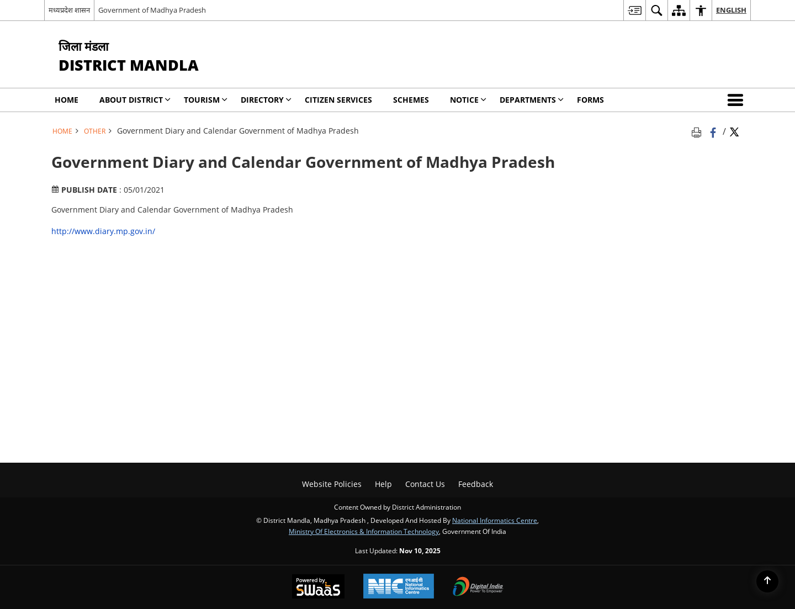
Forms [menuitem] (590, 99)
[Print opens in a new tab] (698, 130)
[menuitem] (634, 10)
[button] (737, 100)
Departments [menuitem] (532, 99)
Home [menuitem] (66, 99)
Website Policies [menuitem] (332, 484)
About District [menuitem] (135, 99)
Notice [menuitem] (468, 99)
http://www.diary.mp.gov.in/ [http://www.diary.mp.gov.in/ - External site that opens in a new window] (103, 231)
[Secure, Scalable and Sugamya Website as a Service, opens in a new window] (318, 587)
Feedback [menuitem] (475, 484)
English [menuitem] (731, 10)
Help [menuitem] (383, 484)
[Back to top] (767, 581)
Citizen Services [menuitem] (338, 99)
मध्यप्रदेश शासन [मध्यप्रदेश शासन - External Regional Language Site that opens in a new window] (69, 10)
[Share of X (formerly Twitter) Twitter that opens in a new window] (734, 130)
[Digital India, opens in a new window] (478, 587)
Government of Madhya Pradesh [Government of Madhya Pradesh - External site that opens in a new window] (152, 10)
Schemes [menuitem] (411, 99)
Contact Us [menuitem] (425, 484)
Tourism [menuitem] (205, 99)
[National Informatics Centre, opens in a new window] (398, 587)
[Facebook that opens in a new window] (714, 130)
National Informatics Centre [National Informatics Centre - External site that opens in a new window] (494, 520)
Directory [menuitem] (266, 99)
